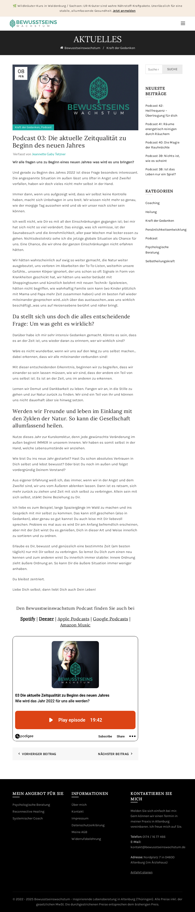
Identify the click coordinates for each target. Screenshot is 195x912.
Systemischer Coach (28, 818)
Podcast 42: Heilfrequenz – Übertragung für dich (161, 111)
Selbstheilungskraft (160, 261)
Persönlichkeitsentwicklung (166, 230)
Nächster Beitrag (113, 754)
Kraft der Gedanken (120, 48)
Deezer (46, 619)
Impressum (80, 818)
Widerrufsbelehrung (86, 839)
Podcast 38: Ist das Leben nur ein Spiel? (160, 171)
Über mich (79, 805)
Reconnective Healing (28, 812)
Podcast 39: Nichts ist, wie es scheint (162, 158)
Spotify (27, 619)
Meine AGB (79, 832)
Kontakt (78, 812)
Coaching (152, 203)
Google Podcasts (110, 619)
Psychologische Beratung (31, 805)
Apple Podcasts (73, 619)
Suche (172, 69)
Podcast (46, 127)
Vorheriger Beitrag (39, 754)
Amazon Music (75, 625)
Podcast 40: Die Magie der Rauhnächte (162, 144)
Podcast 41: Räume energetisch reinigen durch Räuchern (161, 129)
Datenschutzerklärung (88, 825)
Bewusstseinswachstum (82, 48)
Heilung (151, 212)
